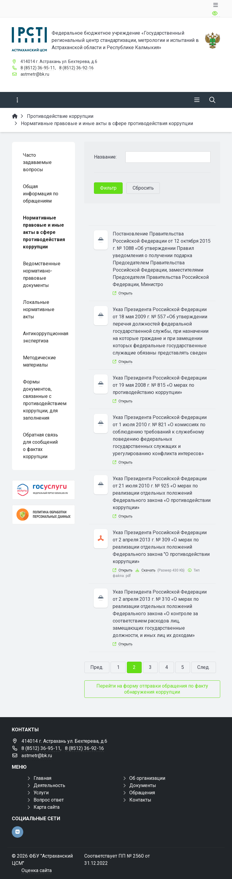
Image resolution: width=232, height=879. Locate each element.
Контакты (140, 800)
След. (203, 667)
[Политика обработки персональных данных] (43, 514)
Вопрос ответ (49, 800)
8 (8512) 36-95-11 (38, 67)
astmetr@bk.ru (35, 74)
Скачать (148, 570)
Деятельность (49, 785)
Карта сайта (47, 807)
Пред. (96, 667)
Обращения (142, 793)
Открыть (125, 293)
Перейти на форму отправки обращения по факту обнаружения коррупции (152, 689)
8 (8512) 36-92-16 (76, 67)
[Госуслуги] (43, 489)
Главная (42, 778)
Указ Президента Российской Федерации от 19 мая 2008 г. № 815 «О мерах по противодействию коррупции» (160, 385)
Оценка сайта (36, 870)
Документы (142, 785)
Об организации (147, 778)
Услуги (41, 793)
